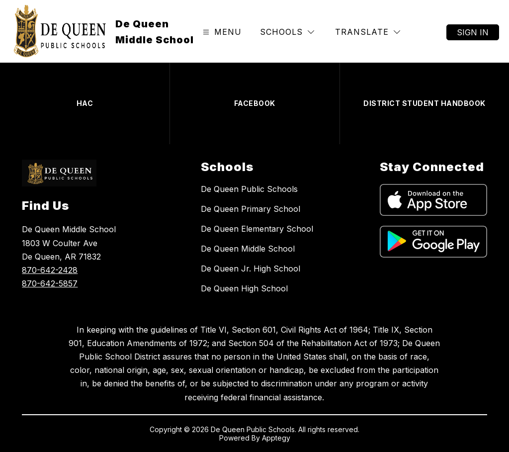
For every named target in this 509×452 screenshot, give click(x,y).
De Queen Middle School (248, 249)
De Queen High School (244, 288)
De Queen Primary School (250, 209)
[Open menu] (221, 32)
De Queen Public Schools (249, 189)
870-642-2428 (50, 270)
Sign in (473, 32)
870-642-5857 (50, 283)
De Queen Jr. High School (250, 268)
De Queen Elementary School (257, 229)
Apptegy (276, 438)
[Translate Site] (368, 32)
